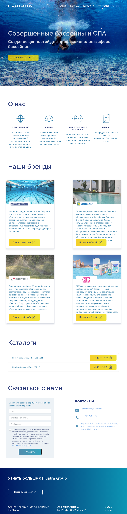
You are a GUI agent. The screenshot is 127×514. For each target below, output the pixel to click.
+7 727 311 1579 (89, 418)
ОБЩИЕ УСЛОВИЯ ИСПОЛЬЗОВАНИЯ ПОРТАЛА (28, 508)
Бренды (74, 5)
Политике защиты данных (22, 448)
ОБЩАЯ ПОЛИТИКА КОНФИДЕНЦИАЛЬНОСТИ (71, 508)
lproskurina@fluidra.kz (92, 411)
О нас (63, 5)
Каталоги (88, 5)
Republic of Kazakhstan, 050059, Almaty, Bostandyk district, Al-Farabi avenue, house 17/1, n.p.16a (99, 431)
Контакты (103, 5)
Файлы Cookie (108, 508)
